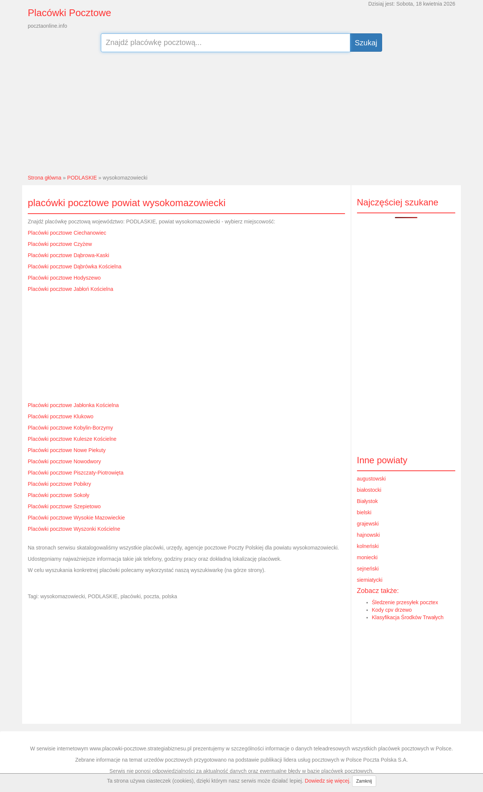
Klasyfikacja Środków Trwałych (408, 617)
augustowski (371, 479)
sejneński (368, 569)
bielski (364, 512)
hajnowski (368, 535)
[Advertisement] (241, 112)
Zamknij (364, 781)
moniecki (367, 557)
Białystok (367, 501)
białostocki (369, 490)
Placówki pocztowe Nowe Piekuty (67, 450)
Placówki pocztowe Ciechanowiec (67, 233)
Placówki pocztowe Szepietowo (64, 506)
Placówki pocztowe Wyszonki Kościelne (74, 529)
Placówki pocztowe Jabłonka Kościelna (73, 405)
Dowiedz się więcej (327, 781)
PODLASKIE (82, 178)
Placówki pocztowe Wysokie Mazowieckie (76, 518)
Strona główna (45, 178)
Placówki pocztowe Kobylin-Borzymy (70, 428)
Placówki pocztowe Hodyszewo (64, 278)
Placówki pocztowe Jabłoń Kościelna (70, 289)
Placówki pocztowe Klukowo (60, 416)
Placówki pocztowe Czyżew (60, 244)
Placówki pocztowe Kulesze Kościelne (72, 439)
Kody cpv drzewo (392, 610)
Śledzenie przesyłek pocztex (405, 602)
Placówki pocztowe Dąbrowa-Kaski (68, 255)
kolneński (368, 546)
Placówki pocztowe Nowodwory (64, 461)
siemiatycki (369, 580)
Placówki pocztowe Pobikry (59, 484)
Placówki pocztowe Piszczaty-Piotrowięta (75, 473)
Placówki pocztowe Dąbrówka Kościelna (75, 266)
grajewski (368, 524)
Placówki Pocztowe (69, 12)
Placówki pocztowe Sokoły (58, 495)
